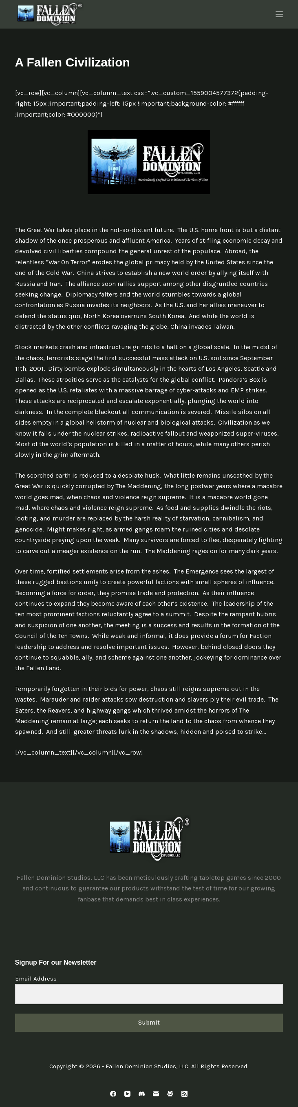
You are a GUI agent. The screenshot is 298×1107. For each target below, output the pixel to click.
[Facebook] (113, 1094)
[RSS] (184, 1094)
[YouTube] (127, 1094)
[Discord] (142, 1094)
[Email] (156, 1094)
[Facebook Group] (170, 1094)
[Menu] (279, 14)
